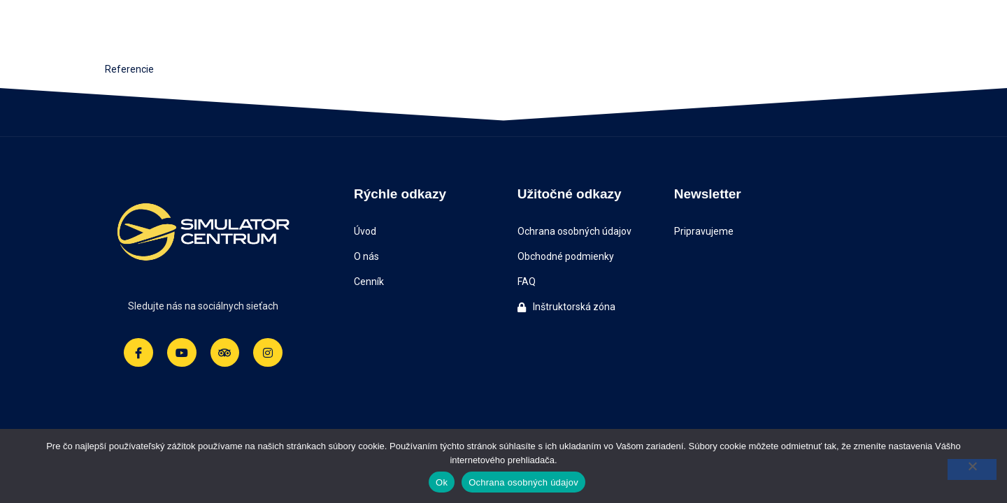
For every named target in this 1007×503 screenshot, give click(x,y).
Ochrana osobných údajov (523, 482)
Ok (442, 482)
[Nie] (972, 469)
